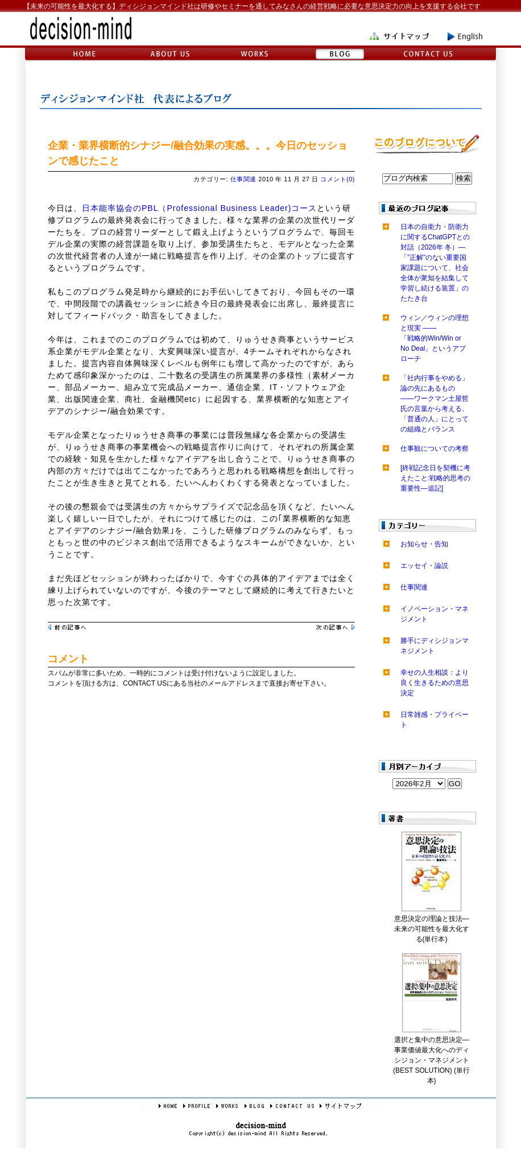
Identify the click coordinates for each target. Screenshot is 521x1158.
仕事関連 (243, 179)
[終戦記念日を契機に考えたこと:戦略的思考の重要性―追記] (435, 478)
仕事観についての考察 (434, 449)
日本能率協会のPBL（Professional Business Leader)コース (199, 208)
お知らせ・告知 (424, 544)
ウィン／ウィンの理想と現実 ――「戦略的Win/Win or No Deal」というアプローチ (434, 338)
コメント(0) (337, 179)
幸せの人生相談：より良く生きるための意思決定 (434, 683)
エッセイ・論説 (424, 566)
